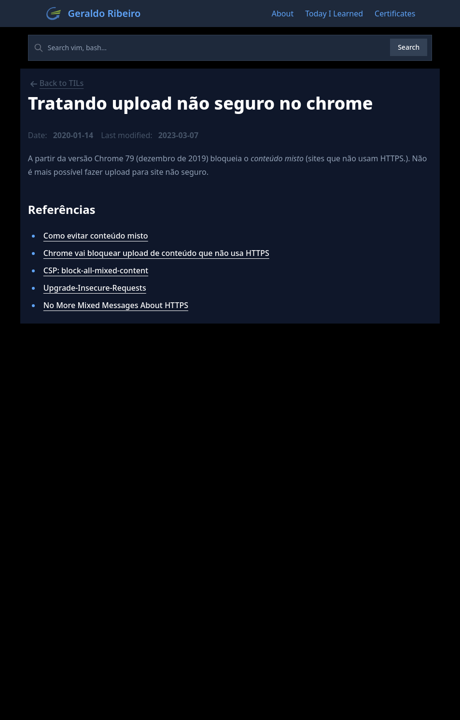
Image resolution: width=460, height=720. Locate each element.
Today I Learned (334, 13)
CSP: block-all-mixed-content (95, 270)
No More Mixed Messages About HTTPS (115, 305)
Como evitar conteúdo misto (95, 235)
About (282, 13)
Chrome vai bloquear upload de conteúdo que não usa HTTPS (156, 253)
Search (408, 47)
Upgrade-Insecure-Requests (94, 287)
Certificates (395, 13)
